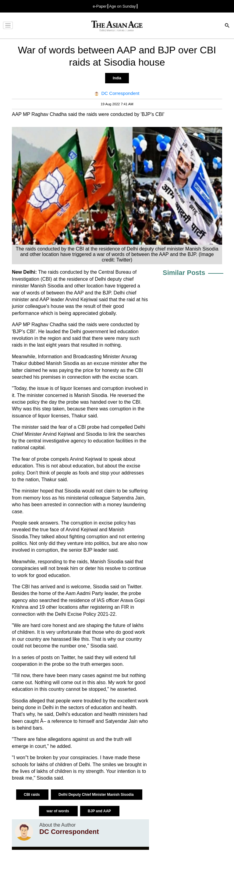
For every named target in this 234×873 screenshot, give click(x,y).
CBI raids (32, 794)
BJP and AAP (100, 811)
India (117, 78)
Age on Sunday (122, 6)
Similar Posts (184, 272)
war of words (58, 811)
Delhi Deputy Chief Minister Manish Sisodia (96, 794)
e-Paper (100, 6)
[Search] (227, 26)
